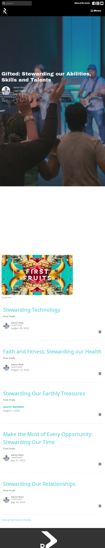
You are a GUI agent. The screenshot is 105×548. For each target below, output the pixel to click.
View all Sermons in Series (16, 519)
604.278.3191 (82, 3)
